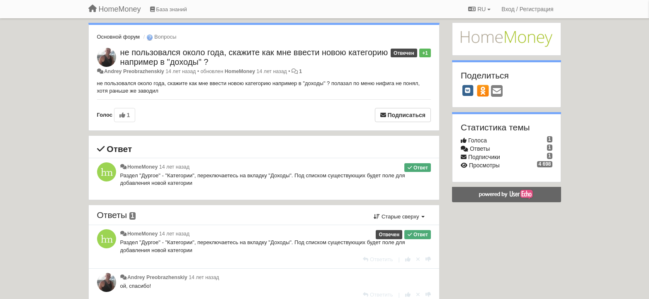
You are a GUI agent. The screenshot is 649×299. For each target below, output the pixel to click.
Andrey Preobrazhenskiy (134, 71)
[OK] (483, 90)
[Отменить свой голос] (418, 259)
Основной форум (118, 37)
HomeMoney (240, 71)
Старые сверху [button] (399, 216)
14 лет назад (174, 167)
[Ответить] (378, 259)
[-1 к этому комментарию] (428, 259)
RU (479, 9)
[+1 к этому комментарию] (408, 259)
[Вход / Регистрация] (527, 9)
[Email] (497, 91)
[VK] (468, 90)
